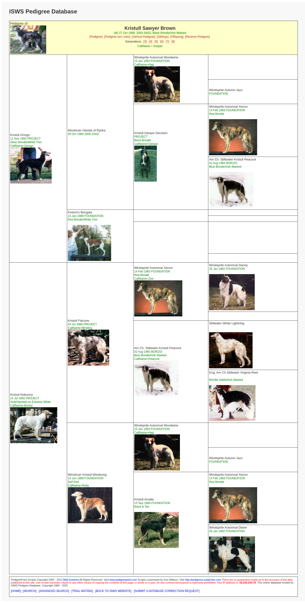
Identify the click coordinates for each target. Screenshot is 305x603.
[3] (144, 41)
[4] (150, 41)
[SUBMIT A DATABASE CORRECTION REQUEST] (167, 591)
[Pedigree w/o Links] (117, 36)
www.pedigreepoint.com (123, 579)
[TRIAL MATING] (82, 591)
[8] (173, 41)
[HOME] (16, 591)
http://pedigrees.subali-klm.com (203, 579)
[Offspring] (176, 36)
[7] (167, 41)
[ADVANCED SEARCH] (54, 591)
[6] (161, 41)
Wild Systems (71, 579)
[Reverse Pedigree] (197, 36)
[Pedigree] (96, 36)
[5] (156, 41)
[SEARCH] (29, 591)
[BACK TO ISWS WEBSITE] (113, 591)
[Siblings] (163, 36)
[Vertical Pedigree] (143, 36)
